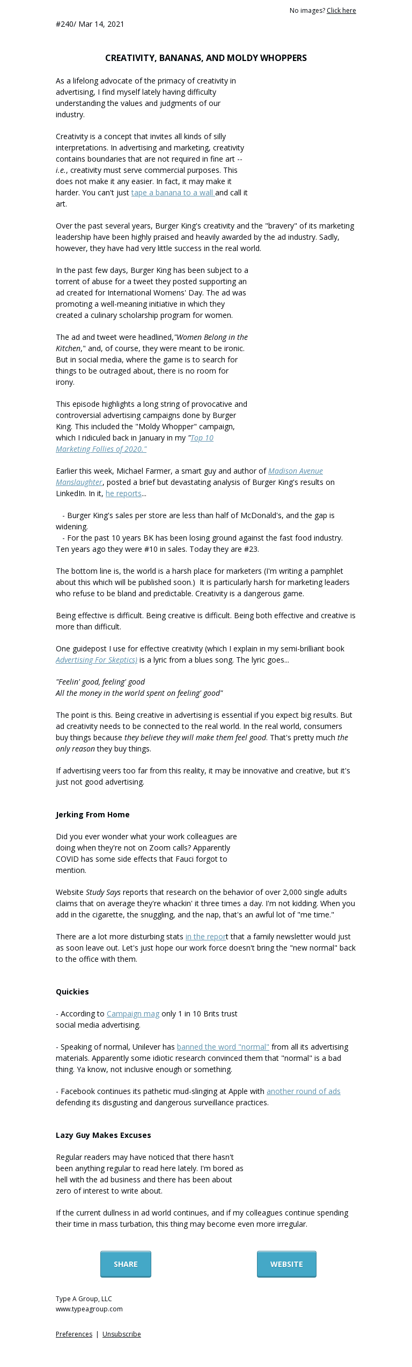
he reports (124, 493)
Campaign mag (133, 1013)
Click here (341, 10)
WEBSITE (286, 1264)
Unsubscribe (121, 1334)
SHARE (126, 1264)
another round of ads (304, 1091)
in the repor (206, 936)
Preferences (74, 1334)
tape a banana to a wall (173, 192)
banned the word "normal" (223, 1047)
